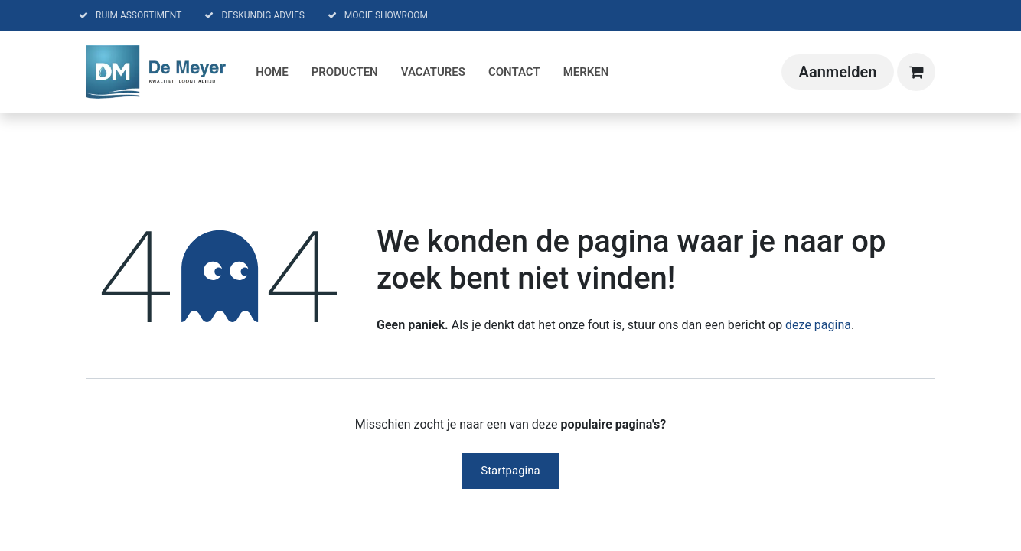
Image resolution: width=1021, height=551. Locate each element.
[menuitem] (272, 72)
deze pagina (818, 325)
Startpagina (510, 471)
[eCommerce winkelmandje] (916, 72)
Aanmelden (838, 72)
